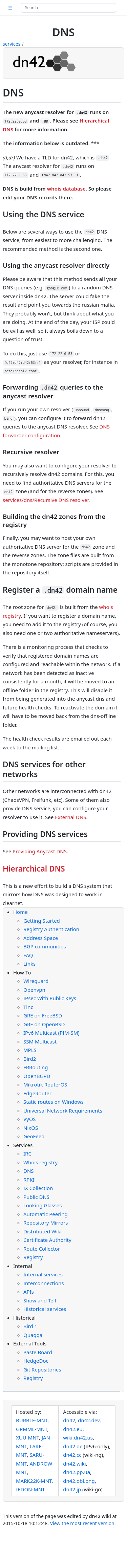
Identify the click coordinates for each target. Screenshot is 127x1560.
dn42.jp (72, 1489)
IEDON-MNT (30, 1489)
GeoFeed (33, 1136)
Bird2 (29, 1058)
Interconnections (43, 1283)
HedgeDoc (35, 1360)
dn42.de (72, 1446)
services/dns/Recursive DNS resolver (45, 500)
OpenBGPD (36, 1076)
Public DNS (36, 1196)
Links (29, 963)
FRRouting (35, 1067)
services (11, 44)
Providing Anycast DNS (40, 851)
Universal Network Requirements (62, 1110)
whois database (66, 188)
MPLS (30, 1050)
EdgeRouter (37, 1093)
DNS (28, 1170)
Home (20, 911)
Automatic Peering (45, 1214)
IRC (27, 1153)
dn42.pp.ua (76, 1472)
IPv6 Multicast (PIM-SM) (51, 1032)
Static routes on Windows (53, 1101)
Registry (33, 1257)
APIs (28, 1291)
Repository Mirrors (45, 1222)
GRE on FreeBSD (42, 1015)
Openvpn (34, 989)
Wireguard (35, 980)
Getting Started (41, 920)
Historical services (44, 1308)
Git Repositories (42, 1369)
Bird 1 (30, 1326)
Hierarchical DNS (34, 868)
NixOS (30, 1127)
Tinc (28, 1007)
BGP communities (44, 946)
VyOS (29, 1119)
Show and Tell (39, 1300)
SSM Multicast (40, 1041)
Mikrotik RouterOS (45, 1084)
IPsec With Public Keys (49, 998)
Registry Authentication (51, 929)
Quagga (32, 1335)
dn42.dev (89, 1420)
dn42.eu (72, 1429)
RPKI (29, 1179)
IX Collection (38, 1188)
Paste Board (37, 1352)
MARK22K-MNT (34, 1480)
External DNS (70, 817)
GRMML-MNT (31, 1429)
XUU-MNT (27, 1437)
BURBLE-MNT (31, 1420)
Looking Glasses (42, 1205)
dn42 (69, 1420)
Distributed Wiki (42, 1231)
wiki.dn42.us (78, 1437)
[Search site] (68, 8)
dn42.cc (72, 1454)
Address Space (40, 938)
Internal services (43, 1274)
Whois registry (40, 1162)
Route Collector (41, 1248)
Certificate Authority (47, 1239)
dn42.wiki (74, 1463)
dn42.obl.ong (78, 1480)
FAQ (28, 955)
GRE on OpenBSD (44, 1024)
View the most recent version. (83, 1523)
